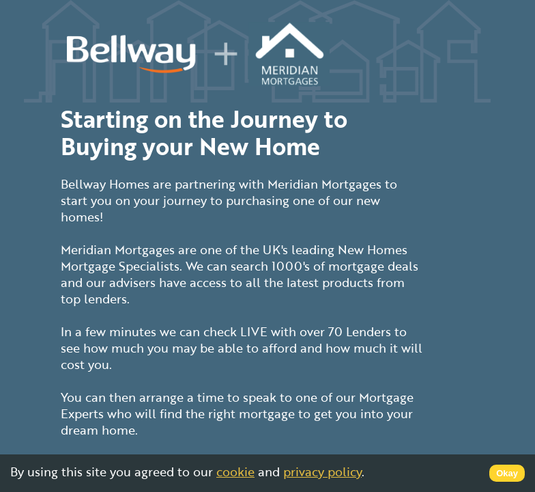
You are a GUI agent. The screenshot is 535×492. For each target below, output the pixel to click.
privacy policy (322, 471)
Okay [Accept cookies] (507, 473)
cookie (235, 471)
